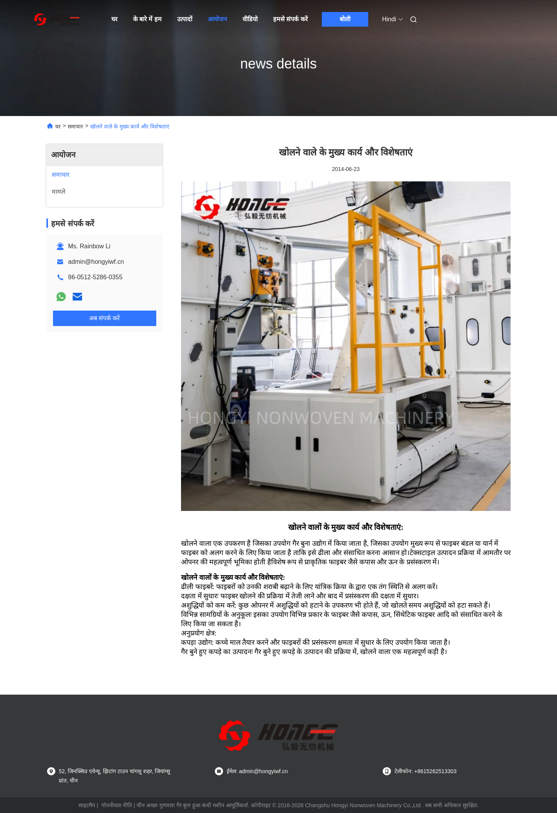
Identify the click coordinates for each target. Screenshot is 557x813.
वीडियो (250, 19)
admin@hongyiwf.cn (96, 261)
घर (114, 19)
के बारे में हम (147, 19)
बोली (345, 19)
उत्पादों (184, 19)
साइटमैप (87, 805)
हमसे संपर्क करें (290, 19)
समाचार (75, 126)
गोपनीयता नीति (116, 805)
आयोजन (217, 19)
